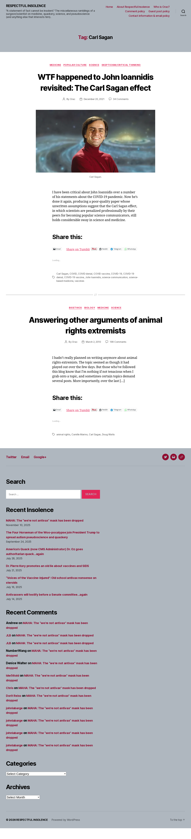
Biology (89, 311)
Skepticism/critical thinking (123, 65)
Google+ (43, 463)
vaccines (89, 284)
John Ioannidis (93, 280)
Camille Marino (79, 440)
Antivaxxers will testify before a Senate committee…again (49, 601)
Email (27, 463)
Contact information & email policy (149, 15)
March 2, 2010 (93, 345)
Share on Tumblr (88, 249)
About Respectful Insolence (133, 7)
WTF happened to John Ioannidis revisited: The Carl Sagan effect (95, 82)
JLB (9, 641)
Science (94, 65)
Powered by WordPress (67, 830)
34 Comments (121, 99)
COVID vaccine (102, 276)
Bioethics (74, 311)
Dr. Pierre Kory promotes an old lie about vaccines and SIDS (50, 572)
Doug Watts (108, 440)
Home (109, 7)
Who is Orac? (162, 7)
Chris (10, 694)
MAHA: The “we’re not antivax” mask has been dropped (47, 526)
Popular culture (74, 65)
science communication (115, 280)
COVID (73, 276)
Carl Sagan (62, 276)
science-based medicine (69, 284)
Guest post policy (159, 11)
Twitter (12, 463)
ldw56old (13, 681)
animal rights (63, 440)
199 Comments (118, 345)
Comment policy (135, 11)
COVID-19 (116, 276)
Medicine (54, 65)
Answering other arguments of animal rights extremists (95, 328)
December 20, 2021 (94, 99)
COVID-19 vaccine (74, 280)
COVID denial (85, 276)
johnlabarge (15, 719)
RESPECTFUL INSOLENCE (27, 6)
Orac (71, 99)
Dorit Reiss (14, 706)
